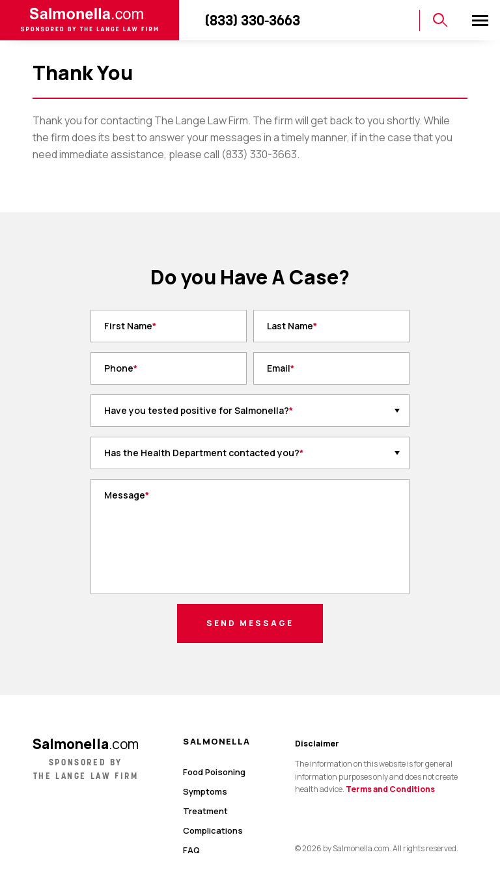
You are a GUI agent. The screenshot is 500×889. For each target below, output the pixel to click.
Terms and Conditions (390, 789)
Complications (213, 830)
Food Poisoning (214, 772)
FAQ (191, 850)
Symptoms (205, 791)
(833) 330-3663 (252, 20)
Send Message (250, 623)
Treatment (205, 811)
